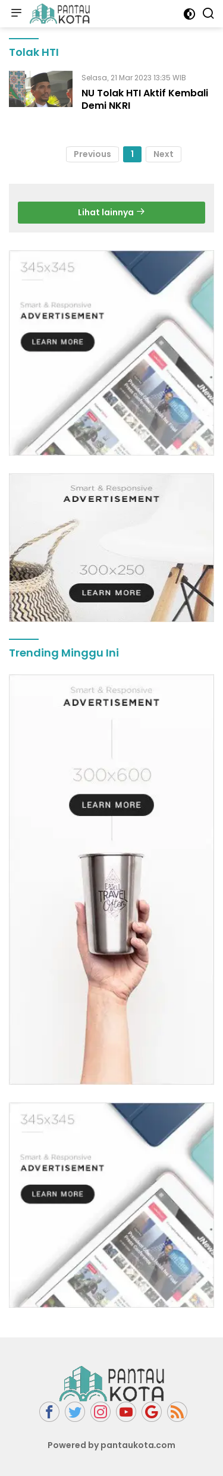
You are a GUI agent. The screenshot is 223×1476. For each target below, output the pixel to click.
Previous (92, 154)
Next (163, 154)
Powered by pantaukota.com (112, 1445)
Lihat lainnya (111, 212)
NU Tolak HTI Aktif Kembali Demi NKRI (144, 99)
